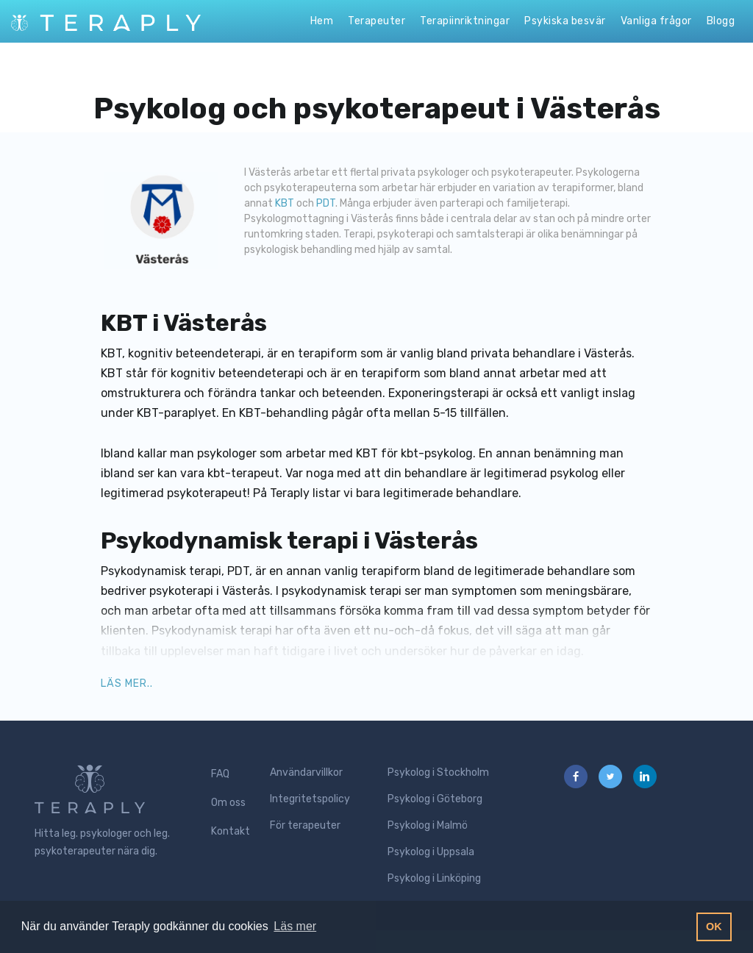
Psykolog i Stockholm (438, 772)
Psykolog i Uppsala (431, 852)
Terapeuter (376, 21)
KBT (285, 203)
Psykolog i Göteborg (435, 799)
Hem (322, 21)
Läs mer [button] (295, 926)
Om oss (228, 802)
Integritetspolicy (310, 799)
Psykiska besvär (565, 21)
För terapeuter (305, 825)
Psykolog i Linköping (434, 878)
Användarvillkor (306, 772)
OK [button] (714, 926)
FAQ (220, 774)
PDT (325, 203)
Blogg (721, 21)
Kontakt (230, 831)
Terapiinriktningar (465, 21)
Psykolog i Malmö (428, 825)
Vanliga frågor (656, 21)
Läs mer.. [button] (127, 683)
